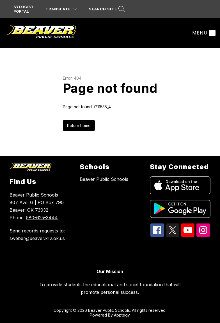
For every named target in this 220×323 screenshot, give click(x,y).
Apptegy (122, 315)
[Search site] (106, 9)
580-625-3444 (42, 217)
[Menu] (203, 33)
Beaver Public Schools (104, 179)
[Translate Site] (61, 9)
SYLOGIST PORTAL (23, 8)
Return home (79, 125)
